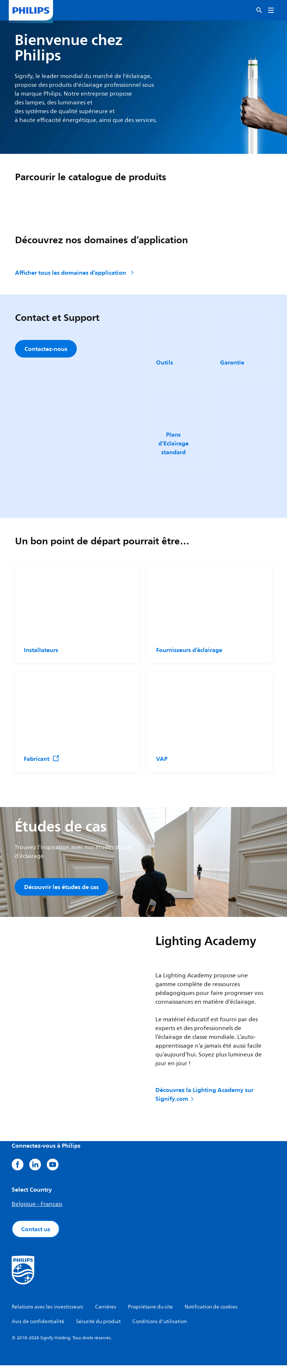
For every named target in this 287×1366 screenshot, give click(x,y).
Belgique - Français (37, 1205)
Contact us (35, 1230)
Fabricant (42, 758)
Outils (164, 362)
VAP (161, 758)
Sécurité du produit (98, 1322)
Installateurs (41, 649)
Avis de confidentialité (38, 1322)
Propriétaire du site (150, 1307)
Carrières (105, 1307)
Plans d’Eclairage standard (173, 443)
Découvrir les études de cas (61, 887)
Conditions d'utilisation (159, 1322)
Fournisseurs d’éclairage (189, 649)
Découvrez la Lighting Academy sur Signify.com (204, 1095)
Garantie (232, 362)
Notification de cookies (211, 1307)
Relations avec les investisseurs (47, 1307)
